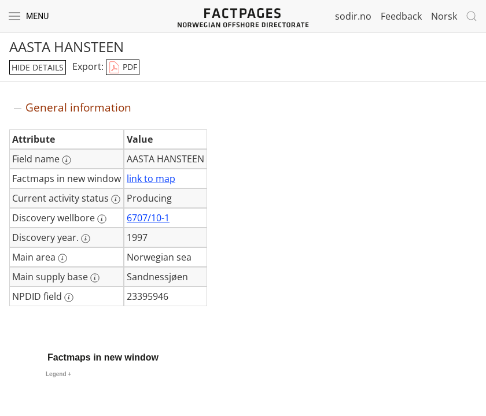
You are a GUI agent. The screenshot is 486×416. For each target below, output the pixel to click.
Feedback (401, 16)
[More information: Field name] (66, 160)
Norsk (444, 16)
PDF (122, 67)
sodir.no (353, 16)
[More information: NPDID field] (68, 297)
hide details (38, 67)
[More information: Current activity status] (115, 199)
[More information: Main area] (62, 258)
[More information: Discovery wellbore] (101, 219)
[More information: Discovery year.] (85, 238)
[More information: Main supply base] (95, 278)
